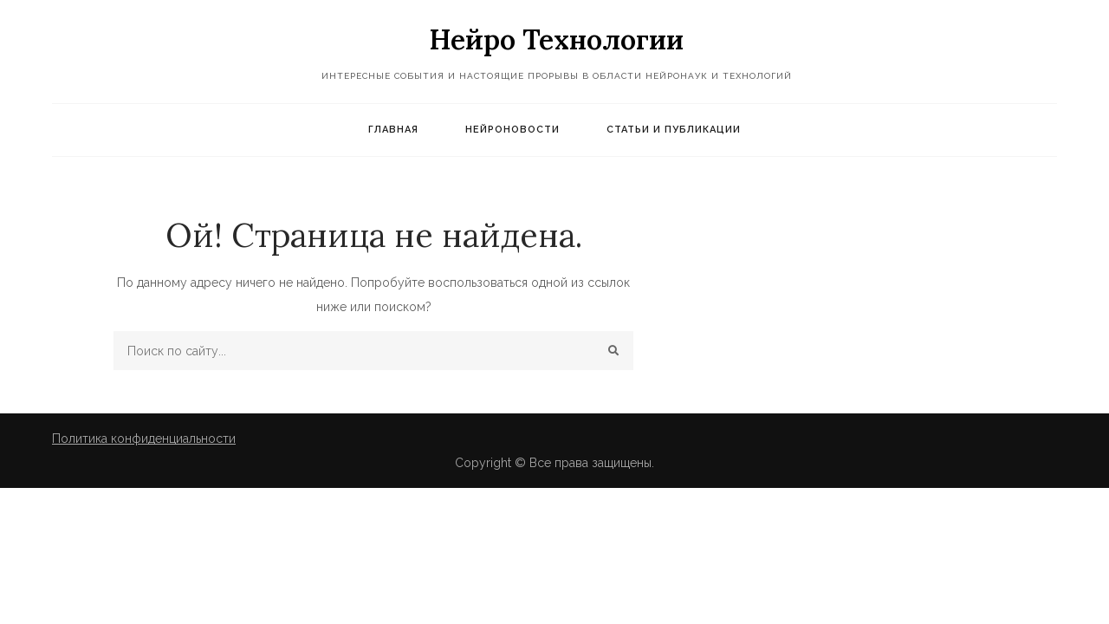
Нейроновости (512, 129)
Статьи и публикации (673, 129)
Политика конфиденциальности (144, 438)
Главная (393, 129)
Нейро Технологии (556, 39)
